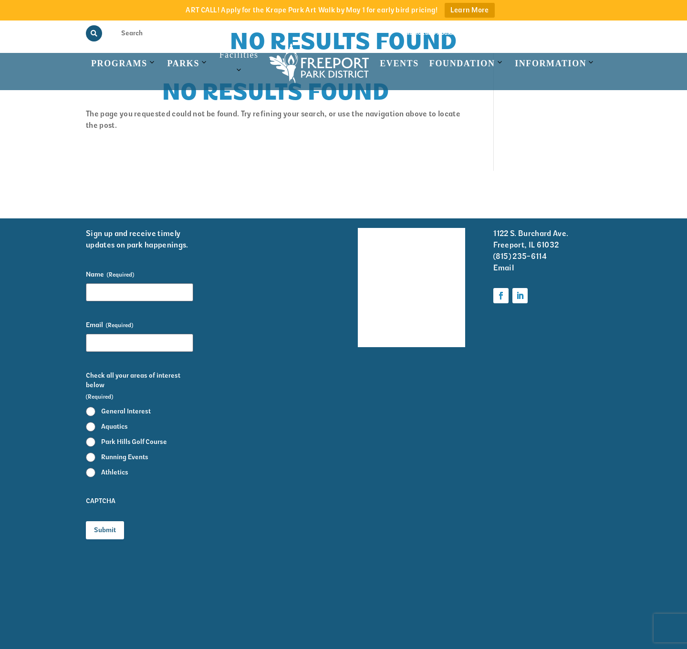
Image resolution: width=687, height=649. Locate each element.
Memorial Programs (434, 33)
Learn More (469, 10)
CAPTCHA (100, 501)
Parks (183, 63)
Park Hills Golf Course (134, 442)
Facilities (239, 67)
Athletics (114, 472)
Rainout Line (542, 33)
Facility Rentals (371, 241)
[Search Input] (139, 33)
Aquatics (114, 426)
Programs (119, 63)
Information (550, 63)
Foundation (462, 63)
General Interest (126, 411)
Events (399, 63)
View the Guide (493, 33)
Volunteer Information (441, 241)
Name (110, 274)
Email (109, 325)
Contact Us (585, 33)
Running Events (124, 457)
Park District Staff (371, 297)
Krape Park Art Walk (440, 272)
